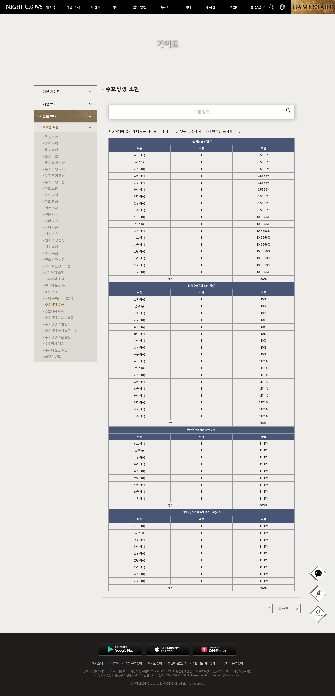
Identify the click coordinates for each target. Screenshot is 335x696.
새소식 (50, 7)
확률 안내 (50, 116)
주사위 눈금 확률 (56, 350)
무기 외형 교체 (55, 169)
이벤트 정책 (155, 663)
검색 (271, 7)
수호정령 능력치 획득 (59, 318)
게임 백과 (50, 104)
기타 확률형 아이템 (58, 266)
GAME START (313, 7)
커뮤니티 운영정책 (232, 663)
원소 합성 (51, 247)
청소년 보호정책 (177, 663)
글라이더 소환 (54, 273)
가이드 (117, 7)
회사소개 (97, 663)
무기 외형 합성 (55, 176)
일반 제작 (51, 208)
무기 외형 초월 (55, 182)
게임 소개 (73, 7)
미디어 (190, 7)
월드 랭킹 (140, 7)
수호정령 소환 (54, 305)
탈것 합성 (51, 150)
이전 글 (269, 608)
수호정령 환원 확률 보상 (61, 331)
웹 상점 (255, 7)
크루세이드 (166, 7)
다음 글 (297, 608)
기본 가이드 (51, 92)
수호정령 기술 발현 (58, 337)
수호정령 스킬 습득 (58, 324)
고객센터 (232, 7)
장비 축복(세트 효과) (59, 298)
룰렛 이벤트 (53, 357)
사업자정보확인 (242, 671)
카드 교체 (51, 195)
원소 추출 (51, 234)
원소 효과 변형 (55, 260)
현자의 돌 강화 (55, 285)
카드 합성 (51, 201)
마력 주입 (51, 253)
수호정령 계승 (54, 344)
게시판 (210, 7)
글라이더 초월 (54, 279)
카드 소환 (51, 189)
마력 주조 (51, 292)
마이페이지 (282, 7)
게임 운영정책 (133, 663)
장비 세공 (51, 227)
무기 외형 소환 (55, 163)
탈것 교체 (51, 143)
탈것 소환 (51, 137)
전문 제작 (51, 214)
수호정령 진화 (54, 311)
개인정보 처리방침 (204, 663)
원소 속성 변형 (55, 240)
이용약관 (114, 663)
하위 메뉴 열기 (90, 92)
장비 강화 (51, 221)
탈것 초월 (51, 156)
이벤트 (96, 7)
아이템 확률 (51, 127)
